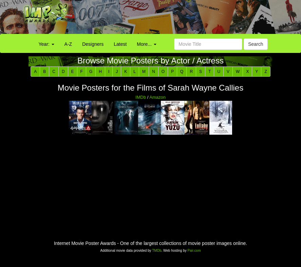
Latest (120, 44)
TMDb (156, 250)
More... (146, 44)
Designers (93, 44)
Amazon (157, 97)
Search (255, 44)
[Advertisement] (188, 19)
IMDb (140, 97)
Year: (46, 44)
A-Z (68, 44)
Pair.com (194, 250)
